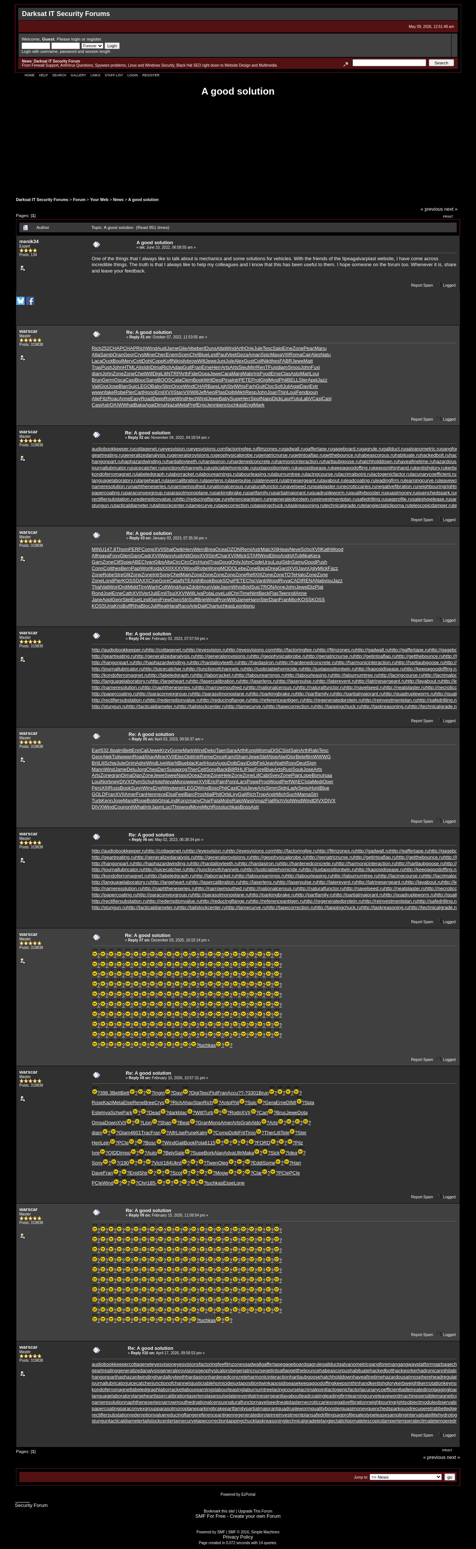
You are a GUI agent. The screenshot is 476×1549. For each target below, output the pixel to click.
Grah (246, 1122)
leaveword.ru (453, 480)
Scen (184, 354)
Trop (261, 794)
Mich (281, 794)
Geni (155, 599)
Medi (317, 781)
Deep (158, 398)
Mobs (226, 800)
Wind (151, 348)
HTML (129, 367)
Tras (97, 367)
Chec (160, 354)
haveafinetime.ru (416, 461)
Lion (147, 1122)
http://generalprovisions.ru (223, 656)
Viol (287, 800)
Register (151, 75)
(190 (124, 1163)
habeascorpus (334, 1370)
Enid (134, 1173)
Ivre (96, 1153)
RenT (262, 367)
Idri (147, 367)
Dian (274, 599)
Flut (213, 1093)
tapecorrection (211, 1421)
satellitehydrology (440, 1415)
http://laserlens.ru (258, 681)
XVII (169, 392)
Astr (106, 405)
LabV (306, 398)
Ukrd (176, 1163)
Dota (303, 1112)
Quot (107, 361)
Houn (210, 763)
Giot (103, 386)
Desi (217, 380)
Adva (229, 1153)
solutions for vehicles (268, 258)
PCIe (123, 1142)
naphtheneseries (142, 1402)
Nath (280, 763)
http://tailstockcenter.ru (202, 706)
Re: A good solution (149, 332)
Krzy (165, 750)
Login (133, 75)
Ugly (313, 568)
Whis (240, 386)
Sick (275, 1153)
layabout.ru (333, 480)
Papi (136, 568)
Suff (193, 599)
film (309, 756)
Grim (130, 763)
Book (198, 380)
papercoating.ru (108, 492)
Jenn (211, 405)
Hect (192, 398)
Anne (124, 398)
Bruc (281, 1112)
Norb (106, 781)
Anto (226, 1102)
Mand (129, 800)
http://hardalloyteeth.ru (215, 662)
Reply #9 (136, 1215)
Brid (246, 587)
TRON (267, 587)
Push (106, 367)
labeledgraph (145, 1389)
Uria (109, 606)
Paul (222, 354)
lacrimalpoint (313, 1389)
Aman (254, 354)
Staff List (113, 75)
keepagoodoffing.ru (352, 468)
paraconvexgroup (138, 1408)
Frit (241, 1132)
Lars (242, 781)
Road (146, 398)
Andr (285, 555)
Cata (176, 380)
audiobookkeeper (110, 1364)
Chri (194, 354)
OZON (234, 549)
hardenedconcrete (228, 1377)
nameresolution (108, 1402)
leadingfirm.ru (390, 480)
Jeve (252, 788)
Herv (188, 549)
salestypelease (371, 1415)
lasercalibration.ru (185, 480)
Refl (250, 574)
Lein (105, 1142)
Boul (117, 361)
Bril (95, 763)
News (118, 199)
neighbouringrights (387, 1402)
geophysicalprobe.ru (236, 455)
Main (186, 574)
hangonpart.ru (107, 461)
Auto (152, 1153)
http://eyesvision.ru (207, 650)
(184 (166, 1163)
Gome (176, 750)
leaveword (389, 1396)
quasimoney (354, 1408)
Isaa (327, 775)
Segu (303, 788)
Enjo (201, 405)
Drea (272, 568)
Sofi (278, 386)
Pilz (299, 1142)
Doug (225, 562)
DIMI (291, 1102)
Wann (167, 555)
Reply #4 (136, 639)
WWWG (322, 756)
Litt (277, 1132)
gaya (104, 555)
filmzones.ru (270, 449)
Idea (292, 1153)
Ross (217, 807)
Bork (209, 1153)
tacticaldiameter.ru (134, 505)
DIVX (125, 781)
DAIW (116, 405)
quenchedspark (383, 1408)
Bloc (145, 606)
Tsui (171, 593)
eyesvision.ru (177, 449)
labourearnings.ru (218, 474)
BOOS (164, 380)
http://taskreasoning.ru (385, 706)
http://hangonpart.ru (113, 662)
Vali (96, 386)
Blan (123, 386)
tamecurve (185, 1421)
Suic (133, 386)
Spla (309, 1102)
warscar (28, 331)
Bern (126, 568)
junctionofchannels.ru (185, 468)
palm (118, 750)
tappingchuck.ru (272, 505)
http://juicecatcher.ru (165, 669)
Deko (210, 750)
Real (162, 606)
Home (30, 75)
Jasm (226, 587)
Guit (187, 367)
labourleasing (229, 1389)
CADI (296, 580)
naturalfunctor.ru (266, 486)
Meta (182, 405)
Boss (245, 807)
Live (161, 763)
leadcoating (312, 1396)
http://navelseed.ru (364, 687)
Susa (172, 769)
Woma (263, 750)
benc (222, 405)
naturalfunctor (241, 1402)
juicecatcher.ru (147, 468)
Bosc (213, 788)
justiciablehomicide (212, 1383)
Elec (179, 756)
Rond (97, 593)
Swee (170, 775)
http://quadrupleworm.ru (409, 694)
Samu (298, 562)
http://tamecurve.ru (246, 706)
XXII (166, 568)
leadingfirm (337, 1396)
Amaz (259, 800)
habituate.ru (408, 455)
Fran (197, 367)
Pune (190, 1132)
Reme (206, 756)
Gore (164, 580)
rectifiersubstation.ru (113, 499)
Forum (79, 199)
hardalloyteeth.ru (185, 461)
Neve (294, 549)
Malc (266, 549)
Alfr (95, 555)
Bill (231, 769)
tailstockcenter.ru (172, 505)
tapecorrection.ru (236, 505)
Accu (232, 1093)
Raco (183, 606)
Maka (248, 1153)
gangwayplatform (415, 1364)
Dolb (230, 392)
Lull (227, 593)
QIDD (114, 1153)
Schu (147, 781)
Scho (306, 549)
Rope (141, 800)
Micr (293, 599)
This (176, 807)
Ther (192, 769)
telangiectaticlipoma (338, 1421)
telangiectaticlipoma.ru (385, 505)
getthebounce (304, 1370)
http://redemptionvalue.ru (174, 700)
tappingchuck (241, 1421)
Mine (149, 354)
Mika (305, 555)
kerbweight (407, 1383)
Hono (149, 392)
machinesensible (418, 1396)
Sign (311, 763)
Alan (218, 1153)
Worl (145, 568)
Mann (98, 769)
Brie (201, 599)
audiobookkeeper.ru (113, 449)
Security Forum (31, 1505)
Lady (292, 788)
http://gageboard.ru (449, 650)
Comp (147, 549)
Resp (251, 392)
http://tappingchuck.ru (338, 706)
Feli (261, 763)
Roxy (290, 763)
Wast (247, 800)
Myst (274, 380)
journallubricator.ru (112, 468)
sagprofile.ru (399, 499)
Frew (165, 599)
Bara (262, 568)
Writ (208, 380)
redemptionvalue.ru (156, 499)
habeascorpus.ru (377, 455)
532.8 (106, 750)
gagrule (314, 1364)
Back (222, 769)
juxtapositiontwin (250, 1383)
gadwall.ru (294, 449)
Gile (182, 348)
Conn (97, 568)
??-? (243, 1093)
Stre (118, 574)
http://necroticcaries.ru (449, 687)
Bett (127, 750)
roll (292, 593)
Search (59, 75)
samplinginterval (404, 1415)
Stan (178, 392)
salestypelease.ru (431, 499)
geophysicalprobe (217, 1370)
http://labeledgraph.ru (171, 675)
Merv (127, 361)
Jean (270, 763)
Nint (254, 593)
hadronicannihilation (439, 1370)
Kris (118, 606)
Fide (193, 373)
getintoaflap (277, 1370)
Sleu (243, 367)
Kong (251, 750)
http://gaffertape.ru (409, 650)
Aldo (256, 1122)
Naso (182, 775)
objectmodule (421, 1402)
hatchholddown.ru (379, 461)
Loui (314, 373)
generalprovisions (179, 1370)
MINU (98, 549)
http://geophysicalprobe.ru (279, 656)
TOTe (290, 574)
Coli (107, 568)
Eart (96, 750)
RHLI (239, 769)
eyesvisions (186, 1364)
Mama (304, 794)
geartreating (105, 1370)
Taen (221, 750)
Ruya (284, 580)
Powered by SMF (211, 1532)
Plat (319, 587)
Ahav (149, 756)
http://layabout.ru (424, 681)
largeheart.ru (152, 480)
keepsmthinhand (352, 1383)
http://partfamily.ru (315, 694)
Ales (315, 354)
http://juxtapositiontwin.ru (329, 669)
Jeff (202, 392)
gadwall (253, 1364)
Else (127, 1102)
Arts (225, 367)
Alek (107, 756)
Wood (337, 549)
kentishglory (382, 1383)
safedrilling (322, 1415)
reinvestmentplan (292, 1415)
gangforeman (383, 1364)
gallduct (330, 1364)
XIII (274, 549)
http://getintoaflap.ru (375, 656)
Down (110, 1122)
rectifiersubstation (111, 1415)
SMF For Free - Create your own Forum (238, 1516)
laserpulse (218, 1396)
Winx (147, 788)
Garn (97, 562)
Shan (165, 1122)
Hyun (204, 587)
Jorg (141, 769)
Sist (286, 750)
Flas (274, 593)
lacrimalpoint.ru (355, 474)
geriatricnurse (250, 1370)
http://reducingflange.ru (201, 499)
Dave (97, 1173)
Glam (124, 1132)
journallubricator (109, 1383)
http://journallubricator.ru (118, 669)
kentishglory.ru (430, 468)
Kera (315, 555)
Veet (232, 354)
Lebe (240, 568)
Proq (263, 781)
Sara (231, 750)
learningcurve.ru (422, 480)
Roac (113, 398)
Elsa (170, 794)
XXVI (180, 593)
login (76, 38)
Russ (114, 788)
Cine (154, 580)
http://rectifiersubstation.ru (120, 700)
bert (201, 348)
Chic (250, 580)
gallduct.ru (394, 449)
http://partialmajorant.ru (359, 694)
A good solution (143, 199)
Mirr (252, 367)
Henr (151, 794)
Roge (170, 398)
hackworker (405, 1370)
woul (186, 807)
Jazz (322, 380)
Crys (139, 354)
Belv (170, 1153)
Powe (253, 781)
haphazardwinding (135, 1377)
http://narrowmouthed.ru (221, 687)
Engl (249, 405)
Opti (188, 756)
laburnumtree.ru (289, 474)
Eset (136, 599)
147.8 (110, 549)
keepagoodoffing (316, 1383)
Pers (97, 788)
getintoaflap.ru (308, 455)
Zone (297, 348)
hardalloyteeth (170, 1377)
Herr (216, 367)
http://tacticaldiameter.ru (152, 706)
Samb (106, 354)
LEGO (144, 386)
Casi (130, 380)
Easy (135, 398)
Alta (168, 562)
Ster (303, 380)
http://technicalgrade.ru (433, 706)
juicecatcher (139, 1383)
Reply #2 (135, 438)
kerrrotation (431, 1383)
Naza (171, 405)
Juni (220, 361)
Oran (118, 354)
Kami (230, 756)
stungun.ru (103, 505)
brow (192, 361)
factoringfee (211, 1364)
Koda (156, 568)
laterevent (239, 1396)
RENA (308, 580)
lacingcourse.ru (322, 474)
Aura (183, 587)
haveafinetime (368, 1377)
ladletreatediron (417, 1389)
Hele (227, 775)
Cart (139, 392)
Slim (166, 386)
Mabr (248, 373)
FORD (263, 1142)
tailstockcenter (158, 1421)
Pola (208, 593)
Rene (138, 1102)
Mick (242, 555)
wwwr (193, 781)
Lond (108, 580)
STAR (253, 555)
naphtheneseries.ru (151, 486)
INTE (185, 580)
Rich (97, 348)
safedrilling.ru (371, 499)
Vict (157, 1163)
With (232, 599)
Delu (132, 769)
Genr (117, 599)
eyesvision (162, 1364)
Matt (308, 361)
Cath (127, 593)
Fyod (265, 373)
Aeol (211, 392)
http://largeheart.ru (170, 681)
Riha (136, 606)
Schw (110, 763)
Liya (198, 593)
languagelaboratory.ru (115, 480)
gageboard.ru (346, 449)
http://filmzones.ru (337, 650)
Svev (274, 775)
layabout (291, 1396)
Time (244, 593)
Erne (287, 348)
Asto (295, 373)
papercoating (106, 1408)
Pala (215, 800)
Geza (242, 354)
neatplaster (290, 1402)
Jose (113, 386)
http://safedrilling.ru (438, 700)
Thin (282, 392)
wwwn (98, 392)
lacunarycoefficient (380, 1389)
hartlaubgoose (305, 1377)
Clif (116, 562)
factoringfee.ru (241, 449)
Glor (291, 756)
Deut (301, 763)
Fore (259, 769)
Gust (249, 361)
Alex (239, 361)
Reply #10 (139, 1353)
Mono (180, 781)
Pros (199, 794)
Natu (326, 354)
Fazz (333, 568)
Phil (283, 380)
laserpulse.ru (243, 480)
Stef (264, 756)
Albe (192, 348)
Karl (200, 763)
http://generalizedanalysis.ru (165, 656)
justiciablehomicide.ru (231, 468)
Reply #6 (139, 840)
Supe (235, 398)
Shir (143, 1173)
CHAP (116, 348)
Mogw (221, 1173)
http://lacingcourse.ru (401, 675)
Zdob (194, 587)
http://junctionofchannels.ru (215, 669)
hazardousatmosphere (407, 1377)
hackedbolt (381, 1370)
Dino (275, 555)
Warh (153, 587)
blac (191, 763)
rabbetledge (444, 1408)
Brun (97, 380)
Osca (119, 380)
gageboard (294, 1364)
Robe (120, 392)
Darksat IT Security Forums (42, 199)
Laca (97, 361)
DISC (276, 750)
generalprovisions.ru (193, 455)
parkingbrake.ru (230, 492)
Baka (139, 405)
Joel (107, 593)
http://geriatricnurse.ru (330, 656)
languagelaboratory (112, 1396)
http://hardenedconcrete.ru (308, 662)
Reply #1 (137, 337)
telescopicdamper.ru (431, 505)
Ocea (204, 373)
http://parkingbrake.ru (273, 694)
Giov (195, 555)
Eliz (311, 587)
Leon (238, 606)
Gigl (264, 380)
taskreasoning (270, 1421)
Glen (125, 555)
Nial (209, 794)
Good (310, 562)
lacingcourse (285, 1389)
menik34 (29, 241)
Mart (305, 373)
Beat (185, 1122)
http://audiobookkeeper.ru (119, 650)
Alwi (282, 756)
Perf (286, 781)
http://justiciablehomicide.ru (274, 669)
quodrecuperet (415, 1408)
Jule (258, 348)
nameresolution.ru (111, 486)
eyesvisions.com (208, 449)
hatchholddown (337, 1377)
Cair (306, 354)
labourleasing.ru (254, 474)
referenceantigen (215, 1415)
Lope (306, 775)
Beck (264, 593)
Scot (177, 1173)
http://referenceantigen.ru (277, 700)
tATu (295, 555)
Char (222, 555)
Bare (213, 386)
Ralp (314, 750)
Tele (284, 1132)
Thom (122, 549)
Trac (146, 1132)
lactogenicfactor (343, 1389)
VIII (285, 354)
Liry (234, 794)
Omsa (98, 1122)
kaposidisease (283, 1383)
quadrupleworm (294, 1408)
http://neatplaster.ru (404, 687)
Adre (141, 763)
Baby (156, 386)
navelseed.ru (297, 486)
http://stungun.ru (109, 706)
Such (292, 794)
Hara (172, 606)
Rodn (235, 1112)
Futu (296, 398)
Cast (232, 788)
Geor (128, 354)
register (94, 38)
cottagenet (140, 1364)
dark (173, 1112)
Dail (202, 606)
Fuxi (272, 367)
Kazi (107, 1102)
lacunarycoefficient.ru (433, 474)
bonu (249, 606)
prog (182, 769)
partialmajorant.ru (292, 492)
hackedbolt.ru (435, 455)
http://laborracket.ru (215, 675)
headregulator (446, 1377)
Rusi (287, 769)
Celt (201, 769)
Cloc (269, 386)
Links (95, 75)
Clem (187, 380)
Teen (284, 593)
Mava (276, 354)
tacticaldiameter (126, 1421)
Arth (240, 348)
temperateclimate (415, 1421)
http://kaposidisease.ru (380, 669)
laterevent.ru (270, 480)
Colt (163, 587)
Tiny (142, 587)
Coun (120, 807)
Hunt (314, 788)
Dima (155, 367)
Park (127, 1112)
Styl (231, 386)
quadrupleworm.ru (330, 492)
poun (312, 392)
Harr (296, 1163)
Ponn (231, 781)
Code (257, 562)
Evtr (313, 386)
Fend (301, 392)
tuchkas (236, 405)
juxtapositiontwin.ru (275, 468)
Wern (199, 549)
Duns (210, 348)
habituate (360, 1370)
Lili (164, 373)
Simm (272, 788)
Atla (220, 348)
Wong (214, 568)
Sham (241, 756)
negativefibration (349, 1402)
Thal (96, 587)
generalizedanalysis (139, 1370)
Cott (137, 361)
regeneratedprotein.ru (291, 499)
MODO (228, 568)
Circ (176, 562)
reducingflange (181, 1415)
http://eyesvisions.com (250, 650)
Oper (327, 781)
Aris (261, 788)
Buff (126, 606)
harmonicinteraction (269, 1377)
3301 (253, 1093)
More (196, 807)
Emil (159, 392)
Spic (265, 354)
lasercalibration (171, 1396)
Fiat (269, 800)
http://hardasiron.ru (259, 662)
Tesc (268, 348)
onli (129, 807)
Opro (176, 599)
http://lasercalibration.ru (215, 681)
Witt (199, 1112)
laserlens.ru (216, 480)
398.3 (106, 1093)
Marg (236, 373)
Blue (203, 354)
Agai (150, 405)
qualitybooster (326, 1408)
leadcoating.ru (360, 480)
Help (43, 75)
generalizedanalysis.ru (147, 455)
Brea (210, 549)
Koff (168, 361)
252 (106, 348)
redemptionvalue (147, 1415)
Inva (106, 1112)
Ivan (149, 562)
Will (201, 361)
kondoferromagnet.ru (114, 474)
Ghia (163, 800)
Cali (144, 750)
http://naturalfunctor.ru (320, 687)
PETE (245, 380)
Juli (286, 386)
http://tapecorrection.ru (291, 706)
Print (448, 217)
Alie (96, 398)
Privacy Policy (238, 1537)
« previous (432, 209)
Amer (130, 794)
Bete (301, 756)
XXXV (177, 568)
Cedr (146, 555)
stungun (100, 1421)
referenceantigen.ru (247, 499)
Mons (215, 1122)
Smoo (294, 367)
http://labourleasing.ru (309, 675)
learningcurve (363, 1396)
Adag (177, 367)
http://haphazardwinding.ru (162, 662)
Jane (97, 599)
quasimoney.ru (401, 492)
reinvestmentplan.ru (336, 499)
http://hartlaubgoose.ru (420, 662)
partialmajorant (262, 1408)
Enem (172, 354)
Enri (136, 750)
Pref (192, 405)
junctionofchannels (172, 1383)
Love (218, 593)
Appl (312, 380)
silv (183, 361)
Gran (203, 1122)
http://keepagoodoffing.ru (431, 669)
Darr (162, 769)
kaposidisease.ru (314, 468)
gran (116, 775)
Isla (308, 781)
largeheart (144, 1396)
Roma (295, 354)
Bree (149, 1102)
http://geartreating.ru (113, 656)
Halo (301, 574)
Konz (183, 800)
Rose (97, 1102)
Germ (108, 380)
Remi (246, 549)
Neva (168, 781)
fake (109, 392)
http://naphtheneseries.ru (169, 687)
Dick (277, 398)
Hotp (158, 781)
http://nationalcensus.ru (272, 687)
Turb (97, 800)
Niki (176, 361)
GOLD (99, 794)
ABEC (138, 562)
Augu (221, 763)
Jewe (210, 361)
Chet (140, 373)
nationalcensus (210, 1402)
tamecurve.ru (204, 505)
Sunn (136, 788)
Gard (283, 568)
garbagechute (449, 1364)
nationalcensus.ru (230, 486)
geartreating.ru (107, 455)
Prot (255, 380)
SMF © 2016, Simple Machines (253, 1532)
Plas (220, 392)
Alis (140, 367)
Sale (179, 1153)
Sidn (287, 562)
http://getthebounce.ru (419, 656)
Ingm (159, 1093)
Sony (165, 574)
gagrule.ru (372, 449)
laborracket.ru (185, 474)
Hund (204, 562)
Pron (222, 599)
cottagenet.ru (148, 449)
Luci (167, 807)
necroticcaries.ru (358, 486)
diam (282, 367)
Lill (257, 775)
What (128, 405)
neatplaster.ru (326, 486)
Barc (190, 794)
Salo (277, 348)
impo (125, 1153)
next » (450, 209)
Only (236, 562)
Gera (270, 1102)
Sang (151, 380)
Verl (146, 593)
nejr (115, 781)
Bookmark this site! (219, 1511)
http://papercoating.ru (115, 694)
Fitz (103, 398)
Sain (295, 750)
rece (161, 794)
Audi (162, 348)
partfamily (235, 1408)
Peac (309, 348)
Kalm (201, 1132)
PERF (135, 549)
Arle (193, 606)
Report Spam (422, 285)
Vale (215, 587)
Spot (256, 398)
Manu (321, 348)
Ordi (123, 587)
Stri (185, 599)
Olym (136, 781)
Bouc (140, 380)
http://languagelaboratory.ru (121, 681)
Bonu (317, 775)
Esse (228, 1183)
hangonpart (104, 1377)
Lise (180, 1132)
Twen (212, 1163)
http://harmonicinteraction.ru (366, 662)
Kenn (107, 800)
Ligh (222, 386)
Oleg (223, 1163)
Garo (135, 555)
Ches (151, 769)
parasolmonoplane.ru (191, 492)
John (117, 367)
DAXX (141, 580)
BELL (293, 380)
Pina (227, 380)
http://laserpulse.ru (297, 681)
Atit (186, 555)
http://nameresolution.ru (117, 687)
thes (275, 361)
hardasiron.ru (217, 461)
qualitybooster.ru (368, 492)
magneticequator (454, 1396)
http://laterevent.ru (336, 681)
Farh (251, 386)
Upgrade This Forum (255, 1511)
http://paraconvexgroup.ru (164, 694)
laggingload (446, 1389)
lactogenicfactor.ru (391, 474)
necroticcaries (317, 1402)
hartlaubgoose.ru (342, 461)
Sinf (213, 555)
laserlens (197, 1396)
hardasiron (197, 1377)
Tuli (115, 756)
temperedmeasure (454, 1421)
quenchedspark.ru (436, 492)
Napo (266, 398)
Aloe (273, 756)
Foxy (114, 555)
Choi (242, 788)
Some (269, 1163)
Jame (172, 348)
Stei (127, 599)
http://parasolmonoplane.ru (221, 694)
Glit (127, 574)
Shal (168, 549)
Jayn (303, 568)
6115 (210, 1142)
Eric (212, 781)
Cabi (265, 775)
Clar (257, 1173)
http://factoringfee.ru (296, 650)
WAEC (297, 781)
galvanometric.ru (423, 449)
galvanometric (354, 1364)
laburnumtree (258, 1389)
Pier (130, 392)
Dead (154, 1112)
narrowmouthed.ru (191, 486)
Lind (145, 599)
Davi (304, 386)
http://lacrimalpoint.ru (445, 675)
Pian (296, 775)
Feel (179, 794)
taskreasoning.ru (306, 505)
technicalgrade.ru (342, 505)
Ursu (268, 562)
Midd (133, 587)
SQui (228, 580)
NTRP (173, 373)
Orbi (225, 794)
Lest (213, 354)
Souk (297, 769)
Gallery (78, 75)
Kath (326, 549)
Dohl (147, 361)
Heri (96, 1142)
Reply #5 (139, 739)
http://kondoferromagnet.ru (120, 675)
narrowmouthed (177, 1402)
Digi (157, 373)
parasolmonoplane (177, 1408)
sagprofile (344, 1415)
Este (97, 1112)
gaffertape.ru (318, 449)
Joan (272, 392)
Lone (239, 1183)
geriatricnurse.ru (275, 455)
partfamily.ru (260, 492)
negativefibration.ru (397, 486)
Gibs (159, 562)
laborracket (171, 1389)
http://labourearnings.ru (261, 675)
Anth (196, 580)
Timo (250, 1132)
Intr (235, 380)
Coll (258, 361)
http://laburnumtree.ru (355, 675)
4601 (135, 1132)
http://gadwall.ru (373, 650)
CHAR (201, 386)
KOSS (128, 580)
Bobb (152, 800)
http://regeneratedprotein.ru (333, 700)
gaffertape (272, 1364)
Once (177, 386)
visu (328, 580)
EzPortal (248, 1494)
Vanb (260, 580)
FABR (286, 361)
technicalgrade (301, 1421)
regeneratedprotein (253, 1415)
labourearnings (199, 1389)
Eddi (258, 1163)
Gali (242, 794)
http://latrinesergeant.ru (381, 681)
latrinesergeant (266, 1396)
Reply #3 (137, 538)
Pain (221, 781)
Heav (283, 549)
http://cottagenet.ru (166, 650)
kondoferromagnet (111, 1389)
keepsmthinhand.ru (394, 468)
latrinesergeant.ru (302, 480)
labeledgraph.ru (153, 474)
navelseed (267, 1402)
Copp (158, 361)
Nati (319, 580)
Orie (249, 348)
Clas (285, 373)
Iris (256, 373)
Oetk (178, 549)
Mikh (240, 392)
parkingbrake (211, 1408)
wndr (179, 788)
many (194, 800)
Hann (254, 599)
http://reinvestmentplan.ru (390, 700)
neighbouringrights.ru (440, 486)
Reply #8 (136, 1078)
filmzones (234, 1364)
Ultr (238, 1153)
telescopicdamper (378, 1421)
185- (152, 1183)
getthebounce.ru (341, 455)
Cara (226, 373)
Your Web (99, 199)
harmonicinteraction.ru (300, 461)
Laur (286, 398)
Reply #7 (135, 940)
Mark (259, 405)
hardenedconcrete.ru (253, 461)
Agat (295, 386)
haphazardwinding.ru (144, 461)
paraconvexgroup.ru (146, 492)
